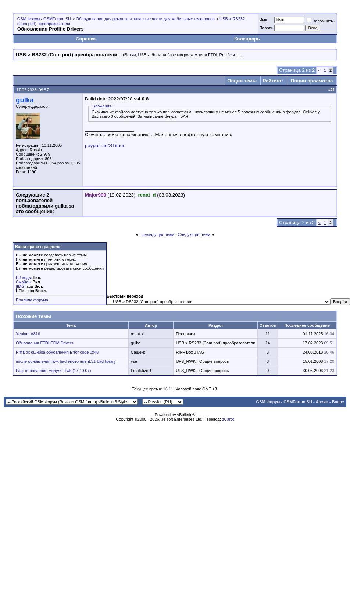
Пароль (266, 28)
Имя (263, 20)
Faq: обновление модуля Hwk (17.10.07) (53, 370)
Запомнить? (321, 21)
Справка (86, 39)
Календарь (247, 39)
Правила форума (32, 300)
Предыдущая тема (156, 234)
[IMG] (21, 286)
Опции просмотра (311, 81)
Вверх (338, 402)
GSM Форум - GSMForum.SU (44, 19)
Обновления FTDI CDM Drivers (45, 343)
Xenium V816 (28, 334)
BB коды (24, 277)
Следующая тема (194, 234)
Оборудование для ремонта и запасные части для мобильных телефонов (145, 19)
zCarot (228, 419)
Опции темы (242, 81)
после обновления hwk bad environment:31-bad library (66, 361)
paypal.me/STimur (105, 145)
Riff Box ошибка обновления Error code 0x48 (57, 352)
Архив (322, 402)
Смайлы (23, 282)
